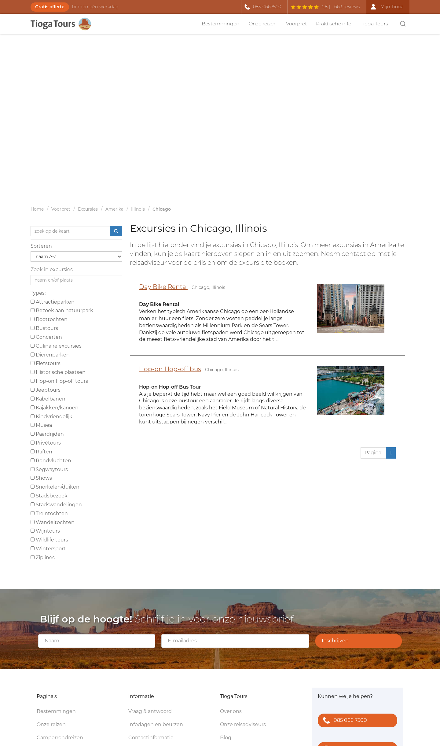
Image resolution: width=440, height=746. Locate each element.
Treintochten (49, 513)
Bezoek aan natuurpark (62, 310)
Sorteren (41, 246)
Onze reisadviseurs (243, 724)
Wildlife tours (49, 540)
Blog (225, 737)
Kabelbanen (48, 399)
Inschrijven (335, 641)
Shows (41, 478)
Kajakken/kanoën (55, 408)
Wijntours (45, 531)
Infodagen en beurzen (155, 724)
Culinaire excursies (56, 346)
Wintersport (48, 549)
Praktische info (333, 24)
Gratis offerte (49, 6)
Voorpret (296, 24)
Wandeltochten (53, 522)
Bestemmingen (221, 24)
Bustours (44, 328)
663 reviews (347, 6)
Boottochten (49, 319)
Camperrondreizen (60, 737)
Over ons (231, 711)
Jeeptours (46, 390)
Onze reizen (263, 24)
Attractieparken (53, 302)
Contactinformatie (151, 737)
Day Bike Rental (163, 286)
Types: (38, 293)
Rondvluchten (51, 460)
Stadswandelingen (56, 505)
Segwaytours (49, 469)
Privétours (46, 443)
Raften (41, 452)
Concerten (46, 337)
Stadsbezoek (49, 496)
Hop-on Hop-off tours (59, 381)
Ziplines (43, 557)
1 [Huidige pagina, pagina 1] (391, 453)
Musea (41, 425)
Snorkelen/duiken (55, 487)
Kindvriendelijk (51, 416)
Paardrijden (47, 434)
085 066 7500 (343, 720)
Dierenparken (50, 355)
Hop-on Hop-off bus (170, 369)
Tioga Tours (374, 24)
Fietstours (46, 363)
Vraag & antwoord (150, 711)
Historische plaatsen (58, 372)
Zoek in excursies (52, 269)
